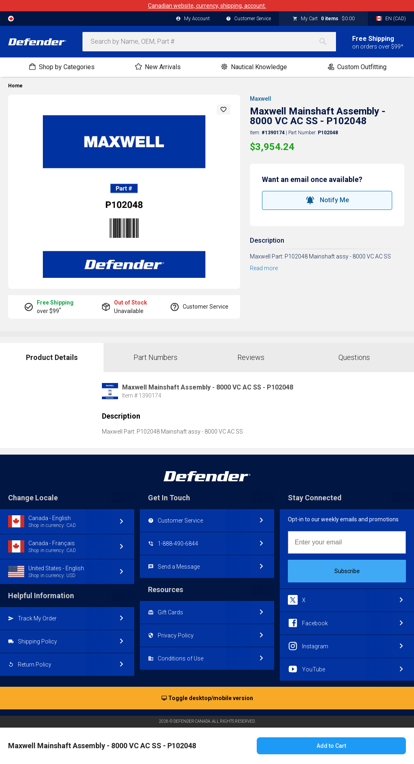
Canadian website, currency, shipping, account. (207, 5)
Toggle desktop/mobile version (207, 698)
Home (15, 85)
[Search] (327, 41)
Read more (264, 268)
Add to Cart (331, 746)
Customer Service (248, 19)
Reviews (250, 357)
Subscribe (347, 571)
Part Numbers (155, 357)
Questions (354, 357)
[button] (223, 109)
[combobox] (209, 41)
